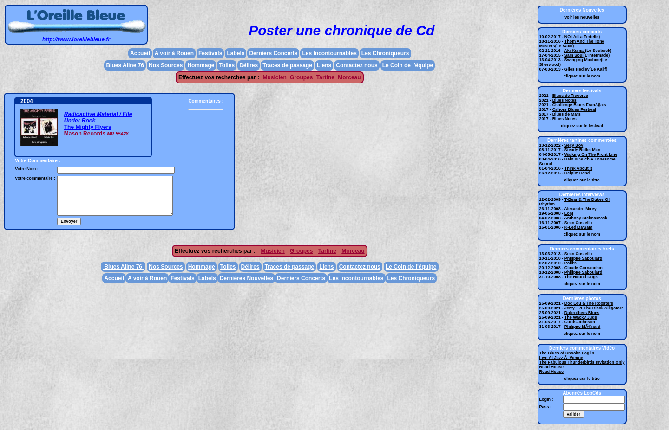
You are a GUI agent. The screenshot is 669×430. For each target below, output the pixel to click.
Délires (248, 65)
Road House (551, 367)
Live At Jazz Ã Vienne (561, 357)
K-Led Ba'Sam (578, 227)
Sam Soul (574, 55)
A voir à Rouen (174, 53)
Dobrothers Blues (582, 312)
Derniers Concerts (273, 53)
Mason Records (84, 133)
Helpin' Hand (577, 173)
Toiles (227, 65)
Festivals (210, 53)
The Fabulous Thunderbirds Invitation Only (582, 362)
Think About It (578, 168)
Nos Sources (166, 65)
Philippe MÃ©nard (582, 326)
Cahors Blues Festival (574, 109)
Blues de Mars (566, 114)
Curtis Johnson (579, 322)
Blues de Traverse (570, 95)
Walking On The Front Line (590, 154)
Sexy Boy (574, 145)
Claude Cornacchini (584, 267)
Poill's (570, 263)
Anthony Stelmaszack (585, 218)
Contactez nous (356, 65)
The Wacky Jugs (580, 317)
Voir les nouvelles (582, 17)
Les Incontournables (329, 53)
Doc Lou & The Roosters (588, 303)
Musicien (274, 77)
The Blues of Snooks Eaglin (567, 353)
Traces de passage (287, 65)
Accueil (140, 53)
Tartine (325, 77)
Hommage (200, 65)
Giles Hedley (577, 69)
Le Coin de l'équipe (407, 65)
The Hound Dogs (581, 277)
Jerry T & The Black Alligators (594, 308)
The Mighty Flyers (88, 127)
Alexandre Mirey (580, 208)
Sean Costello (578, 222)
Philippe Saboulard (583, 258)
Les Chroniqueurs (385, 53)
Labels (235, 53)
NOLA (570, 36)
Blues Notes (564, 100)
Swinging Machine (582, 60)
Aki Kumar (574, 50)
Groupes (301, 77)
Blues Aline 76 (125, 65)
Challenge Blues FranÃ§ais (579, 105)
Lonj (568, 213)
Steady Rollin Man (582, 150)
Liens (324, 65)
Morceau (349, 77)
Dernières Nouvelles (246, 278)
